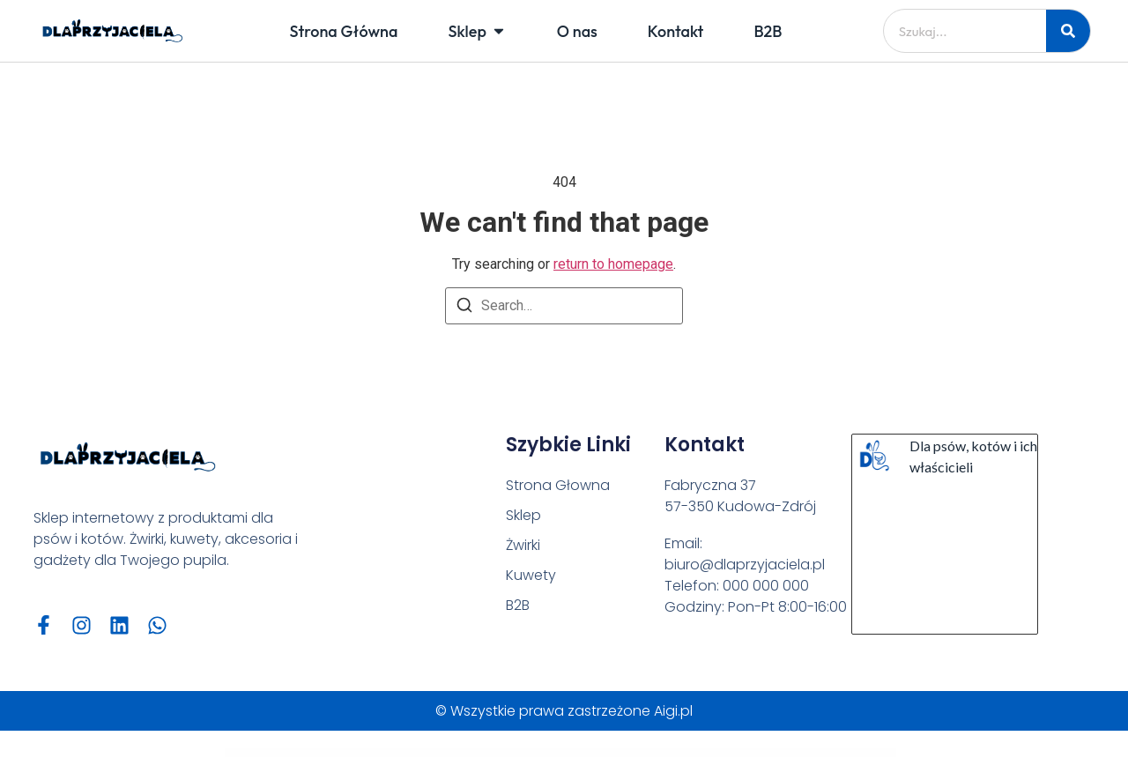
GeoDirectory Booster (615, 754)
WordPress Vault (388, 754)
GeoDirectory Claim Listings (675, 754)
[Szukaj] (1068, 31)
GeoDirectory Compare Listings (702, 754)
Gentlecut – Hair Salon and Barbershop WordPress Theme (473, 754)
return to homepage (613, 264)
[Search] (464, 308)
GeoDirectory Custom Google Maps (733, 754)
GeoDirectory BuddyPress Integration (643, 754)
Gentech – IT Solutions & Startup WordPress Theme (422, 754)
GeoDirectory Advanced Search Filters (517, 754)
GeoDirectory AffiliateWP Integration (553, 754)
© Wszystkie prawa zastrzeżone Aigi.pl (564, 711)
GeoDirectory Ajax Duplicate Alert (587, 754)
